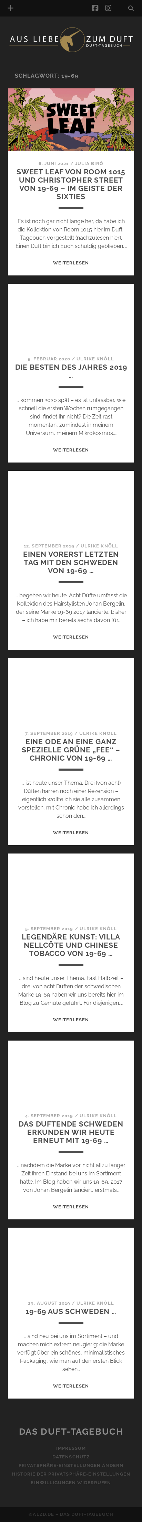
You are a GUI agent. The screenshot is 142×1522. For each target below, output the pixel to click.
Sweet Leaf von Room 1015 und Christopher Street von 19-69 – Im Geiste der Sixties (71, 184)
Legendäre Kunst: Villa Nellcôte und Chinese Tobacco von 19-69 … (71, 945)
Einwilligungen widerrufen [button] (71, 1482)
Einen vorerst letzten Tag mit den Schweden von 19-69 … (71, 562)
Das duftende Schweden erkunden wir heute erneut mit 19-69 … (71, 1132)
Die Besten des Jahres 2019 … (71, 371)
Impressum (71, 1448)
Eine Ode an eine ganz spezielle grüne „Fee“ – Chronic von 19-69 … (71, 749)
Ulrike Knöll (95, 358)
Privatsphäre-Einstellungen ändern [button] (71, 1465)
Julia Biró (89, 163)
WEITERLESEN (71, 262)
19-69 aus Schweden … (71, 1311)
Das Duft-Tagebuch (71, 1431)
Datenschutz (70, 1456)
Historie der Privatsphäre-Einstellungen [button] (71, 1474)
